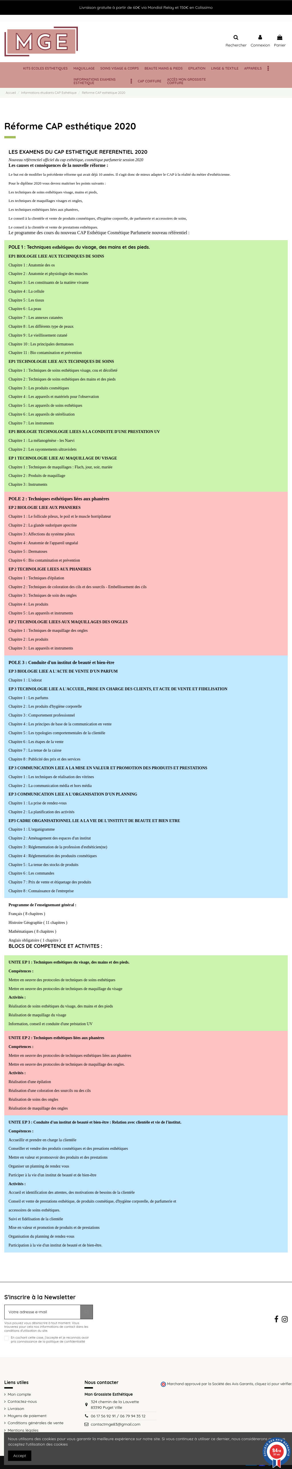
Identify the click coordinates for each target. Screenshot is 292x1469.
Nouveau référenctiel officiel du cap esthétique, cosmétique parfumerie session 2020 (76, 160)
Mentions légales (23, 1430)
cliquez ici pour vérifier (273, 1383)
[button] (268, 68)
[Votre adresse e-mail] (42, 1312)
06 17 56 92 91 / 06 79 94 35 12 (118, 1416)
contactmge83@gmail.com (115, 1424)
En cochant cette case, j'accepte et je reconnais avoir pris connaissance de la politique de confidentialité (50, 1339)
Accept (19, 1455)
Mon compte (19, 1394)
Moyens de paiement (27, 1415)
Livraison (16, 1408)
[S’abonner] (86, 1312)
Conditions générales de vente (35, 1422)
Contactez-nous (22, 1401)
